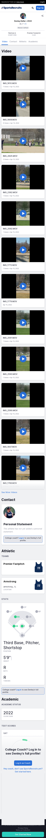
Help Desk (20, 2)
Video (4, 41)
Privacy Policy (23, 828)
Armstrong (9, 581)
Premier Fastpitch (13, 563)
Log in (21, 538)
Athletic (22, 41)
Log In (42, 2)
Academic (33, 41)
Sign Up (40, 8)
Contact (13, 41)
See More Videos (9, 492)
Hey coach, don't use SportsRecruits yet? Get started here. (23, 770)
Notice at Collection (23, 830)
